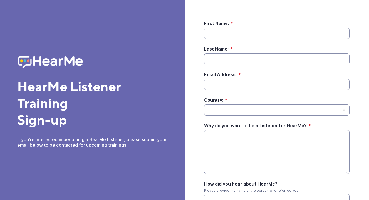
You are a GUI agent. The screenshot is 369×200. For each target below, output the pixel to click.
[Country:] (272, 110)
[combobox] (277, 110)
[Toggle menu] (344, 110)
